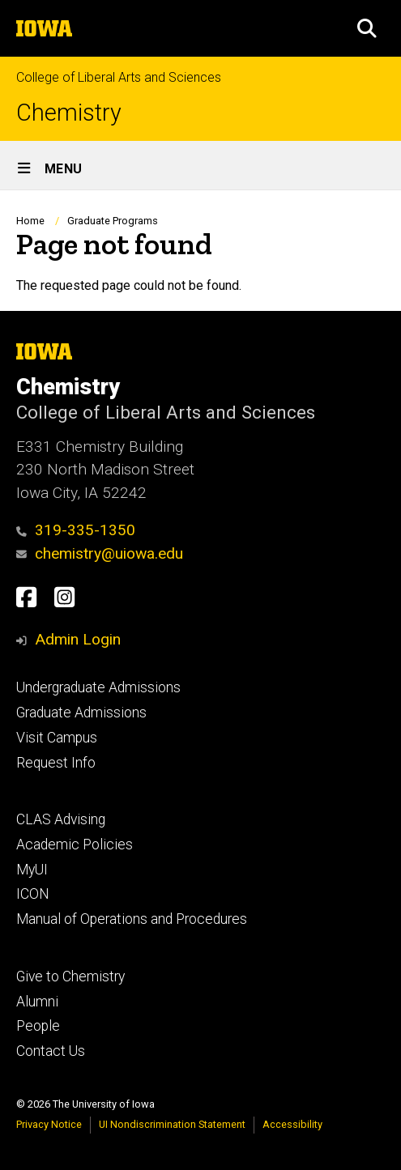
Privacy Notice (49, 1124)
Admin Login (78, 639)
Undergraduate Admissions (98, 687)
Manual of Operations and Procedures (131, 919)
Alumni (37, 1001)
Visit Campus (56, 738)
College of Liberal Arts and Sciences (118, 77)
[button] (367, 28)
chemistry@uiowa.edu (99, 553)
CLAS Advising (60, 819)
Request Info (56, 763)
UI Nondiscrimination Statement (172, 1124)
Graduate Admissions (81, 712)
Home (30, 221)
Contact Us (50, 1051)
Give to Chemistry (70, 976)
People (38, 1026)
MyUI (32, 870)
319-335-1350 (75, 530)
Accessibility (292, 1124)
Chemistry (69, 113)
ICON (32, 894)
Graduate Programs (112, 221)
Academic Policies (74, 844)
